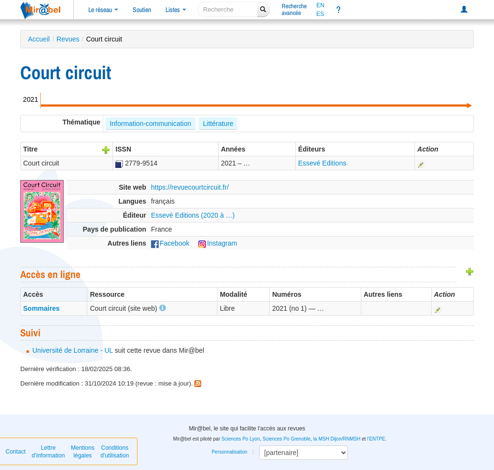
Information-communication (150, 123)
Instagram (217, 243)
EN (320, 5)
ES (320, 14)
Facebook (170, 243)
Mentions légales (83, 451)
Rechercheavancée (294, 9)
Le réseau (103, 9)
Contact (16, 451)
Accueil (39, 39)
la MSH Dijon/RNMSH (336, 439)
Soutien (142, 9)
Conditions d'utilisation (114, 451)
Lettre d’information (48, 451)
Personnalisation (229, 452)
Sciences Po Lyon (240, 439)
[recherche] (228, 9)
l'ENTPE (376, 439)
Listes (175, 9)
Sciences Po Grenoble (286, 439)
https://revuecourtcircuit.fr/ (190, 187)
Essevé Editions (322, 163)
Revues (67, 39)
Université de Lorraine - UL (72, 350)
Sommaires (41, 308)
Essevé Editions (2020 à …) (193, 215)
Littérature (218, 123)
